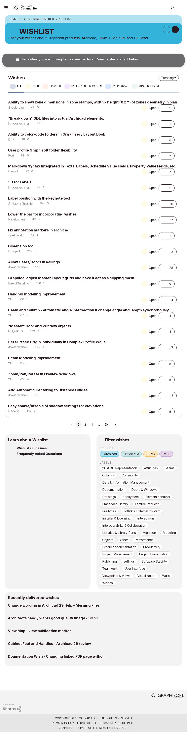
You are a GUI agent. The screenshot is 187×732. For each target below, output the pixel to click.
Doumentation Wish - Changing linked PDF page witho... (56, 656)
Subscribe (166, 29)
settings (129, 561)
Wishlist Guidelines (32, 448)
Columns (108, 475)
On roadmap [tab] (120, 86)
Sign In (180, 7)
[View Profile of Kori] (11, 155)
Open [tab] (35, 86)
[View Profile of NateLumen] (16, 219)
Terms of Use (87, 723)
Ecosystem (131, 497)
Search (160, 7)
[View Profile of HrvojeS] (14, 251)
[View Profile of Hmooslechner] (18, 123)
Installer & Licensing (116, 518)
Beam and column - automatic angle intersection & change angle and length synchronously (88, 310)
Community (130, 475)
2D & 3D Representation (119, 468)
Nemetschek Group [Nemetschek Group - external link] (113, 727)
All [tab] (19, 86)
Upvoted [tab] (55, 86)
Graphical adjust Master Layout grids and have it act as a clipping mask (71, 278)
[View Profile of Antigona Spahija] (20, 203)
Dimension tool (21, 246)
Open (153, 108)
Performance (144, 540)
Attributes (151, 468)
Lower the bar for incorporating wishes (42, 214)
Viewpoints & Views (116, 576)
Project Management (117, 554)
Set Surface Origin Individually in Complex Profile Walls (56, 342)
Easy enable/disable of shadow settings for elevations (55, 406)
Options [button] (176, 19)
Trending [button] (167, 78)
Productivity (151, 547)
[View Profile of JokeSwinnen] (18, 267)
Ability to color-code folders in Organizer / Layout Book (56, 134)
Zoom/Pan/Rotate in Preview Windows (42, 374)
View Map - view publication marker (39, 631)
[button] (162, 108)
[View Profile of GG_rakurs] (15, 331)
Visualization (146, 576)
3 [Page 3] (92, 424)
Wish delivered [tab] (150, 86)
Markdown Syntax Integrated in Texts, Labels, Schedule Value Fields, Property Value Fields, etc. (92, 166)
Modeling (169, 533)
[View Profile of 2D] (10, 299)
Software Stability (154, 561)
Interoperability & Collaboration (124, 525)
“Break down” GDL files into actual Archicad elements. (56, 118)
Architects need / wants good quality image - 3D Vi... (54, 618)
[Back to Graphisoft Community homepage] (26, 7)
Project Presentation (153, 554)
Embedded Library (115, 504)
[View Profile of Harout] (13, 171)
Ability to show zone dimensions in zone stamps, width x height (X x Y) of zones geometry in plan (92, 102)
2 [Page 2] (85, 424)
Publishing (109, 561)
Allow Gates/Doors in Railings (34, 262)
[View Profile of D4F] (11, 139)
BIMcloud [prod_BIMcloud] (132, 454)
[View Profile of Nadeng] (13, 411)
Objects (107, 540)
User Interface (134, 569)
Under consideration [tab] (86, 86)
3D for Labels (19, 182)
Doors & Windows (144, 490)
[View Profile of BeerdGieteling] (18, 283)
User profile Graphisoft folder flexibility (42, 150)
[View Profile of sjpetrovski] (15, 235)
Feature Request (147, 504)
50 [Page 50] (106, 424)
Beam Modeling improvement (34, 358)
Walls (166, 576)
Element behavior (157, 497)
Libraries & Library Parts (119, 533)
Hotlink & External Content (141, 511)
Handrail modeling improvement (36, 294)
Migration (149, 533)
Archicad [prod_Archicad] (110, 454)
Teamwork (110, 569)
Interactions (145, 518)
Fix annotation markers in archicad (38, 230)
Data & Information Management (125, 482)
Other (124, 540)
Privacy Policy (63, 723)
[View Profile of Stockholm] (16, 107)
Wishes (107, 583)
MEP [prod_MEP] (167, 454)
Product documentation (119, 547)
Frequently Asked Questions (39, 454)
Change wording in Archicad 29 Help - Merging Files (54, 605)
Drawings (109, 497)
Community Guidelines (116, 723)
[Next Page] (115, 424)
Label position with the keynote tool (39, 198)
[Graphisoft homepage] (167, 696)
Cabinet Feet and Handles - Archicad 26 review (49, 643)
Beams (169, 468)
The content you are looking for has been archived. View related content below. (77, 59)
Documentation (113, 490)
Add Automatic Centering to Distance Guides (48, 390)
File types (109, 511)
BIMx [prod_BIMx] (151, 454)
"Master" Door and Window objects (39, 326)
